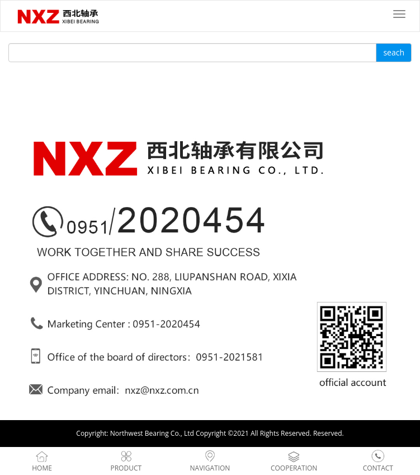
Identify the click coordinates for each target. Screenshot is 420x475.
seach (393, 52)
